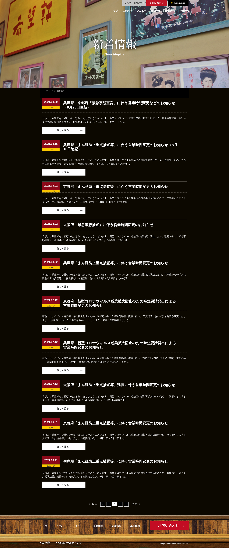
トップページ (47, 91)
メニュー (141, 11)
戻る (94, 504)
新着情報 (170, 11)
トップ (114, 11)
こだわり (127, 11)
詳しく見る (63, 130)
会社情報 (184, 11)
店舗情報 (156, 11)
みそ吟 (45, 542)
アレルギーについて (134, 3)
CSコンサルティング (69, 542)
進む (134, 504)
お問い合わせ (156, 3)
